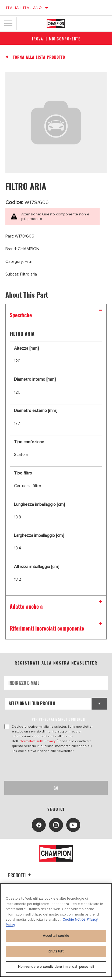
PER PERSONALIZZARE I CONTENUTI (59, 719)
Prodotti (20, 875)
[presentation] (49, 767)
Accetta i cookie (56, 936)
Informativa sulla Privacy (37, 741)
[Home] (56, 23)
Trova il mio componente (56, 39)
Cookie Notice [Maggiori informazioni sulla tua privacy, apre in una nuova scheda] (73, 919)
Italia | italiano (24, 7)
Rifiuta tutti (56, 951)
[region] (56, 930)
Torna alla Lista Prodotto (39, 57)
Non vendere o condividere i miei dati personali (56, 967)
